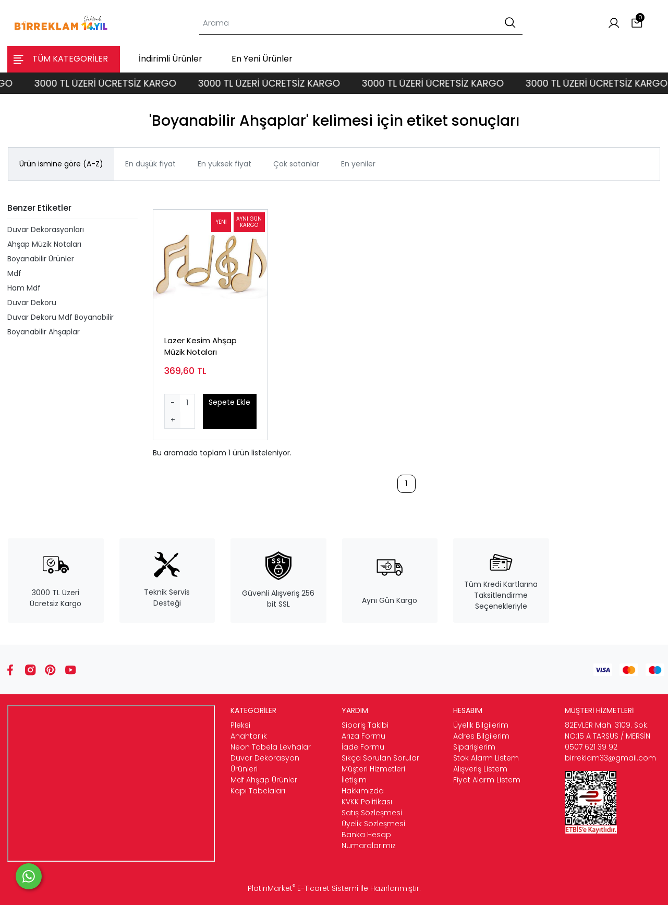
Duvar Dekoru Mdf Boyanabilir (60, 317)
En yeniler (358, 164)
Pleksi (240, 725)
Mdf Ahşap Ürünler (263, 780)
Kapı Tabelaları (257, 791)
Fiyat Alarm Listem (486, 780)
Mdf (14, 273)
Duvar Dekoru (31, 302)
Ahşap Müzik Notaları (44, 244)
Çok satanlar (296, 164)
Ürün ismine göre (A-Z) (61, 164)
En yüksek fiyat (224, 164)
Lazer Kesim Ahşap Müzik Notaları (200, 346)
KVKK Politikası (367, 802)
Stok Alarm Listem (486, 758)
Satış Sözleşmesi (372, 812)
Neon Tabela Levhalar (270, 747)
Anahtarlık (248, 736)
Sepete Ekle (229, 402)
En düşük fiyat (150, 164)
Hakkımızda (363, 791)
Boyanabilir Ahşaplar (43, 332)
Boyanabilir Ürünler (40, 259)
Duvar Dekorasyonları (45, 229)
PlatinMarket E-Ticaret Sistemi (303, 888)
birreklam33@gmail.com (610, 758)
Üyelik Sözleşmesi (373, 823)
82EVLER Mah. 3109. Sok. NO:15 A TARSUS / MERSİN (607, 730)
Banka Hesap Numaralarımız (369, 840)
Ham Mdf (24, 288)
